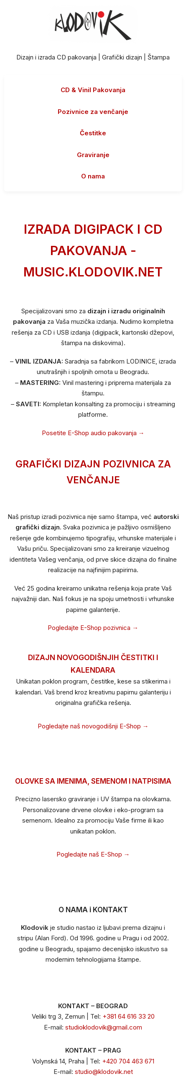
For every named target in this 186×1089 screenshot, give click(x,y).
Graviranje (93, 155)
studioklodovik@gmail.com (103, 1027)
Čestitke (93, 133)
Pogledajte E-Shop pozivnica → (93, 628)
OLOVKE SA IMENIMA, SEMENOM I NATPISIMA (93, 781)
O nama (93, 176)
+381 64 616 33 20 (128, 1016)
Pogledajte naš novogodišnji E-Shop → (93, 726)
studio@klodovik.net (104, 1072)
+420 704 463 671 (128, 1061)
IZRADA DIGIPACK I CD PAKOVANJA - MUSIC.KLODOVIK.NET (93, 250)
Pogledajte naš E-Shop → (93, 854)
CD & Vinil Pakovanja (93, 90)
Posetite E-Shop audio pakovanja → (93, 433)
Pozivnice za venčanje (93, 112)
